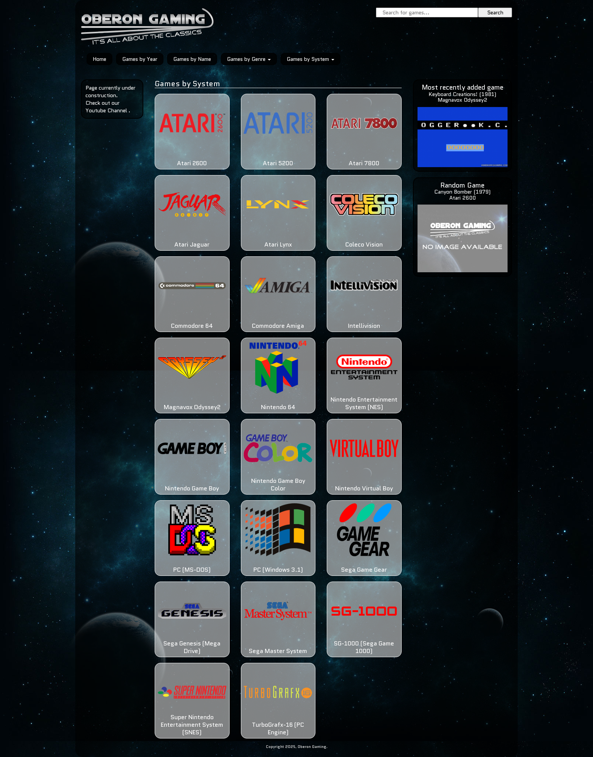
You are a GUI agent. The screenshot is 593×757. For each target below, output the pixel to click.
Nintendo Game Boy (192, 488)
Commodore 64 (192, 325)
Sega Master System (278, 651)
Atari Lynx (278, 244)
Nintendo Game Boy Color (278, 484)
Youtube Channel (106, 110)
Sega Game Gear (364, 569)
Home (99, 59)
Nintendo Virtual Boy (364, 488)
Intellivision (364, 325)
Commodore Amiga (278, 325)
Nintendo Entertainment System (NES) (364, 403)
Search (495, 12)
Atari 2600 (192, 163)
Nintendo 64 (278, 407)
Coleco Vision (364, 244)
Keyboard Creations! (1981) (462, 94)
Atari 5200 (278, 163)
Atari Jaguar (192, 244)
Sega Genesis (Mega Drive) (191, 647)
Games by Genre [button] (249, 59)
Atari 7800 (364, 163)
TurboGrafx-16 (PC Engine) (278, 728)
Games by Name (192, 59)
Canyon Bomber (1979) (462, 191)
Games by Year (139, 59)
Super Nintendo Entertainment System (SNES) (192, 725)
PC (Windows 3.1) (278, 569)
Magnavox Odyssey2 (192, 407)
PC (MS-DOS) (192, 569)
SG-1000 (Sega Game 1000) (364, 647)
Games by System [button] (310, 59)
